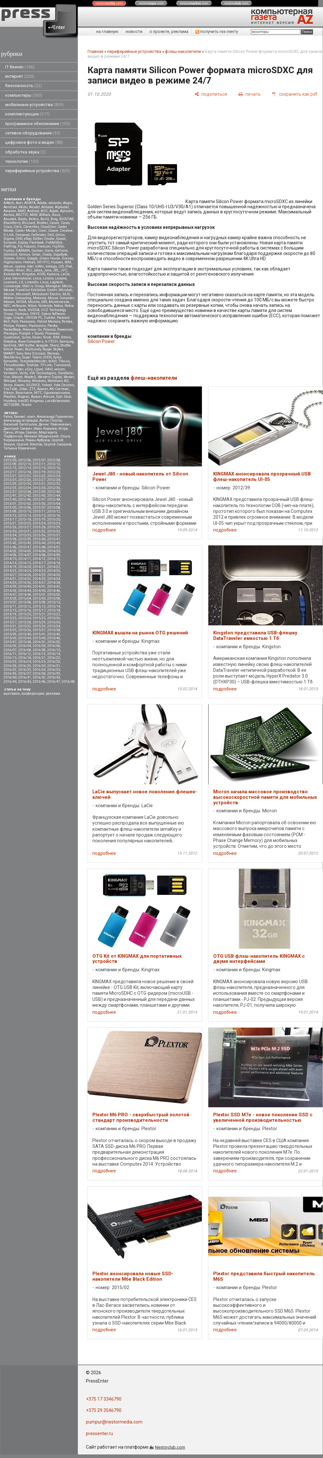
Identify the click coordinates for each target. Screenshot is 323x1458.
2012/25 (10, 480)
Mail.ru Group (33, 286)
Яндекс (23, 397)
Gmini (21, 258)
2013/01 (10, 504)
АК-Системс (59, 389)
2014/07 (24, 555)
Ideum (8, 266)
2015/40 (24, 634)
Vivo (7, 377)
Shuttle (65, 345)
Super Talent (32, 357)
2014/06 (10, 555)
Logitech (56, 282)
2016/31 (53, 666)
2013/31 (24, 531)
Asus (56, 215)
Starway (53, 353)
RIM (56, 337)
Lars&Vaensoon (57, 401)
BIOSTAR (66, 219)
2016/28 (10, 666)
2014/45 (39, 591)
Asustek (10, 219)
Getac (36, 254)
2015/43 (10, 638)
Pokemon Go (32, 330)
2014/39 (10, 586)
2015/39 (10, 634)
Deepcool (23, 235)
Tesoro (26, 405)
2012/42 (24, 496)
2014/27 (10, 575)
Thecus (64, 361)
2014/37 (39, 583)
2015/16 (24, 610)
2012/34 (24, 488)
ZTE (32, 389)
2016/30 (39, 666)
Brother (42, 223)
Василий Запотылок (20, 424)
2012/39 (39, 492)
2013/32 (39, 531)
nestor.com (109, 3)
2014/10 (10, 559)
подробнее (104, 530)
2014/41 (39, 586)
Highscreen (13, 262)
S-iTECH (51, 341)
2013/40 (39, 539)
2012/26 (24, 480)
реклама (53, 693)
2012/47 (39, 499)
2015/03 (10, 598)
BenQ (44, 219)
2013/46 (10, 547)
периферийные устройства (37, 170)
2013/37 (53, 535)
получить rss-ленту (216, 31)
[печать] (249, 94)
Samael (19, 417)
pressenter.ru (99, 1433)
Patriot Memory (48, 321)
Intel (30, 266)
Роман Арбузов (38, 440)
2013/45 (53, 543)
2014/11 (24, 559)
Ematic (49, 239)
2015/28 (24, 622)
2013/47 (24, 547)
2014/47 (10, 594)
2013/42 (10, 543)
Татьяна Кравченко (20, 448)
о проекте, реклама (169, 31)
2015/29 (39, 622)
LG (21, 282)
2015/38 (53, 630)
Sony (19, 353)
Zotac (23, 389)
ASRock (44, 215)
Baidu (22, 219)
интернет (19, 76)
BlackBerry (12, 223)
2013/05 (10, 507)
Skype (47, 349)
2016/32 (10, 670)
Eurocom (10, 242)
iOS (61, 266)
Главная (95, 51)
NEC (7, 306)
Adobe (42, 203)
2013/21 (10, 523)
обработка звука (25, 152)
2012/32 (53, 484)
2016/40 (10, 677)
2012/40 (53, 492)
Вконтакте (24, 393)
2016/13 (39, 654)
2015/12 (24, 606)
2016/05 (39, 646)
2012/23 (39, 476)
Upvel (38, 369)
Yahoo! (47, 385)
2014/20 (24, 567)
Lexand (61, 278)
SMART (9, 353)
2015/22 (53, 614)
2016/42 (39, 677)
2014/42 (53, 586)
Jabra (37, 270)
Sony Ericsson (35, 353)
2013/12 (53, 511)
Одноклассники (57, 393)
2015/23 (10, 618)
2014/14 (10, 563)
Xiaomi (19, 385)
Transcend (62, 365)
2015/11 (10, 606)
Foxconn (30, 246)
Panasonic (28, 321)
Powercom (65, 330)
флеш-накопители (183, 51)
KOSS (41, 274)
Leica (37, 278)
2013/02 (24, 504)
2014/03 (24, 551)
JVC (64, 270)
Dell (50, 235)
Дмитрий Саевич (18, 428)
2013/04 (53, 504)
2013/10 (24, 511)
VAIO (49, 369)
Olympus (21, 314)
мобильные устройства (34, 104)
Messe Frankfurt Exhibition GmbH (30, 290)
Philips (9, 326)
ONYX (35, 314)
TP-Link (46, 365)
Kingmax (37, 401)
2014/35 (10, 583)
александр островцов (21, 420)
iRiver (20, 270)
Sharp (54, 345)
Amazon (10, 211)
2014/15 (24, 563)
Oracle (18, 318)
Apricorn (66, 211)
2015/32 (24, 626)
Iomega (51, 266)
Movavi (9, 302)
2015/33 (39, 626)
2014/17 (39, 563)
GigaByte (60, 254)
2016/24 (24, 662)
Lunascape (12, 286)
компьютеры (23, 95)
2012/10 (24, 464)
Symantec (11, 361)
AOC (44, 211)
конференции (32, 693)
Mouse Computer (61, 298)
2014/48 (24, 594)
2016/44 (10, 682)
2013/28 (39, 527)
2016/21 (39, 658)
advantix (54, 203)
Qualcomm (12, 337)
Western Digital (50, 377)
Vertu (23, 373)
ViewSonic (65, 373)
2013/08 (53, 507)
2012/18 (24, 472)
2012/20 (53, 472)
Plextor (52, 326)
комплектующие (27, 114)
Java (47, 270)
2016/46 (39, 682)
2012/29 (10, 484)
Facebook (36, 242)
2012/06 (24, 460)
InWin (39, 266)
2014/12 (39, 559)
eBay (27, 239)
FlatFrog (10, 246)
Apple (53, 211)
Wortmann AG (58, 381)
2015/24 (24, 618)
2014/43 (10, 591)
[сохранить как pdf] (295, 94)
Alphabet (62, 207)
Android (33, 211)
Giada (47, 254)
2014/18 (53, 563)
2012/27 (39, 480)
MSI (44, 302)
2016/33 (24, 670)
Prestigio (10, 333)
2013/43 (24, 543)
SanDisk (10, 345)
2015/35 (10, 630)
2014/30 (53, 575)
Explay (23, 242)
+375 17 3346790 (103, 1399)
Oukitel (49, 318)
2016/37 (24, 673)
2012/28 (53, 480)
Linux (44, 282)
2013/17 (10, 519)
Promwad (52, 333)
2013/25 (53, 523)
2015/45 (39, 638)
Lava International (17, 278)
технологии (22, 161)
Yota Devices (64, 385)
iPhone (9, 270)
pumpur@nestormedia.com (114, 1421)
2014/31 (10, 579)
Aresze (49, 397)
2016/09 (39, 650)
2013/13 (10, 516)
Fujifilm (58, 246)
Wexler (69, 377)
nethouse (19, 306)
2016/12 (24, 654)
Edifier (38, 239)
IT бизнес (20, 66)
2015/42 (53, 634)
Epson (61, 239)
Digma (9, 239)
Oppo (8, 318)
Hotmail (29, 262)
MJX (66, 294)
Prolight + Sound (31, 333)
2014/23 (10, 571)
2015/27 (10, 622)
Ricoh (47, 337)
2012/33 (10, 488)
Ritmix (66, 337)
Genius (24, 254)
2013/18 (24, 519)
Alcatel (34, 207)
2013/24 (39, 523)
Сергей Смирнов (57, 444)
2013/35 (24, 535)
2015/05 (39, 598)
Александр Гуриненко (55, 417)
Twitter (9, 369)
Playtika (10, 397)
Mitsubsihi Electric (46, 294)
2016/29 (24, 666)
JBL (56, 270)
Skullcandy (33, 349)
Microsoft (23, 294)
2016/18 (24, 658)
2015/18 (53, 610)
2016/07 (10, 650)
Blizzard (28, 223)
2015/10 (53, 602)
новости (134, 31)
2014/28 (24, 575)
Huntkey (10, 401)
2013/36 (39, 535)
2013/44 (39, 543)
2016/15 (10, 658)
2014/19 (10, 567)
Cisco (8, 227)
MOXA (21, 302)
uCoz (29, 369)
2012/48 (53, 499)
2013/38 (10, 539)
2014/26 (53, 571)
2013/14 (24, 516)
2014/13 (53, 559)
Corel (42, 231)
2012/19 (39, 472)
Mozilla (34, 302)
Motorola (39, 298)
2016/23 (10, 662)
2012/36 (53, 488)
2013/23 (24, 523)
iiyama (20, 266)
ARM (33, 215)
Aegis (67, 203)
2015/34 (53, 626)
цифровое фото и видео (34, 142)
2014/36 (24, 583)
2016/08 (24, 650)
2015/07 (10, 602)
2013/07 (39, 507)
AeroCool (10, 207)
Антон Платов (50, 420)
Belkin (34, 219)
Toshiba (32, 365)
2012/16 (53, 468)
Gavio (49, 251)
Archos (9, 215)
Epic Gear (63, 397)
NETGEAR (11, 405)
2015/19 (10, 614)
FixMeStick (54, 242)
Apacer (36, 397)
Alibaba (47, 207)
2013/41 (53, 539)
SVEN (47, 357)
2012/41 (10, 496)
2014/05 (53, 551)
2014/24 (24, 571)
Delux (60, 235)
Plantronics (37, 326)
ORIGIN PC (33, 318)
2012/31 (39, 484)
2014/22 (53, 567)
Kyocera (53, 274)
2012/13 (10, 468)
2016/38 (39, 673)
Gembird (10, 254)
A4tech (9, 203)
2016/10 (53, 650)
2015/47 (10, 642)
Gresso (67, 258)
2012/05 (10, 460)
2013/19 (39, 519)
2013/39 (24, 539)
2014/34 (53, 579)
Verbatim (11, 373)
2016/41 (24, 677)
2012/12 (53, 464)
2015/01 (39, 594)
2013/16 (53, 516)
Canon (54, 223)
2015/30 (53, 622)
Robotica (10, 341)
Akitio (23, 207)
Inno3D (23, 401)
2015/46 (53, 638)
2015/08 (24, 602)
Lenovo (48, 278)
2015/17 (39, 610)
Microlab (65, 290)
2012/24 (53, 476)
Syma (57, 357)
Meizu (67, 286)
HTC (45, 262)
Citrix (18, 227)
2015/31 (10, 626)
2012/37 (10, 492)
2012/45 (10, 499)
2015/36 (24, 630)
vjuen (31, 417)
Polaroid (49, 330)
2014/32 (24, 579)
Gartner (37, 251)
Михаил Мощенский (41, 436)
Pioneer (21, 326)
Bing (54, 219)
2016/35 (53, 670)
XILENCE (33, 385)
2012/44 (53, 496)
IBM (68, 262)
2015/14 (53, 606)
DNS (19, 239)
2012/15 (39, 468)
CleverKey (31, 227)
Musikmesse (59, 302)
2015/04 (24, 598)
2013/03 (39, 504)
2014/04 (39, 551)
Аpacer (42, 389)
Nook (22, 310)
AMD (22, 211)
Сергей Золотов (29, 444)
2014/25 (39, 571)
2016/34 (39, 670)
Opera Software (53, 314)
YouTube (10, 389)
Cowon (53, 231)
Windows (39, 381)
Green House (49, 258)
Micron (9, 294)
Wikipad (10, 381)
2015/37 (39, 630)
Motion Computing (17, 298)
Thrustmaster (14, 365)
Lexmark (10, 282)
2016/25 (39, 662)
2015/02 (53, 594)
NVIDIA (33, 310)
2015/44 (24, 638)
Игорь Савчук (26, 432)
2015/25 (39, 618)
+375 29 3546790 (103, 1410)
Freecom (44, 246)
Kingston (29, 274)
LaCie (65, 274)
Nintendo (45, 306)
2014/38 (53, 583)
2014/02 (10, 551)
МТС (38, 393)
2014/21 (39, 567)
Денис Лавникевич (55, 424)
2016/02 (53, 642)
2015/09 (39, 602)
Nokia (58, 306)
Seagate (42, 345)
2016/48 (68, 682)
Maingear (53, 286)
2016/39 (53, 673)
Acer (19, 203)
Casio (65, 223)
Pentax (67, 321)
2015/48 (24, 642)
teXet (52, 361)
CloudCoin (48, 227)
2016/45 (24, 682)
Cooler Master (26, 231)
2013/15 (39, 516)
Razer (36, 337)
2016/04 (24, 646)
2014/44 (24, 591)
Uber (19, 369)
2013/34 (10, 535)
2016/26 (53, 662)
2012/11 (39, 464)
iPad (68, 266)
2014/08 (39, 555)
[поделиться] (210, 94)
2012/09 (10, 464)
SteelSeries (12, 357)
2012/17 (10, 472)
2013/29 (53, 527)
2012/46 (24, 499)
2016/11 (10, 654)
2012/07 (39, 460)
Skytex (58, 349)
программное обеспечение (37, 123)
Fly (20, 246)
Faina (8, 417)
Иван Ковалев (45, 428)
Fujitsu (9, 251)
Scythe (30, 345)
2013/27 (24, 527)
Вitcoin (9, 393)
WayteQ (30, 377)
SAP (20, 345)
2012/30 (24, 484)
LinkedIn (31, 282)
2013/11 (39, 511)
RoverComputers (31, 341)
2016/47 (53, 682)
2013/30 (10, 531)
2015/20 (24, 614)
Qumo (26, 337)
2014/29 (39, 575)
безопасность (23, 85)
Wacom (17, 377)
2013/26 (10, 527)
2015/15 (10, 610)
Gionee (9, 258)
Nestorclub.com (170, 1447)
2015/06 (53, 598)
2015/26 (53, 618)
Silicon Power (13, 349)
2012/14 (24, 468)
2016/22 (53, 658)
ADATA (30, 203)
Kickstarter (12, 274)
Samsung (66, 341)
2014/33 (39, 579)
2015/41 (39, 634)
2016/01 (39, 642)
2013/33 (53, 531)
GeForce (61, 251)
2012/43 (39, 496)
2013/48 (39, 547)
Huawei (57, 262)
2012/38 (24, 492)
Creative (66, 231)
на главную (107, 31)
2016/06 (53, 646)
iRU (29, 270)
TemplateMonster (33, 361)
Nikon (32, 306)
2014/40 (24, 586)
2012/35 (39, 488)
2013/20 (53, 519)
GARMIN (23, 251)
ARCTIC (22, 215)
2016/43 (53, 677)
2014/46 (53, 591)
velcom (59, 369)
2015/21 (39, 614)
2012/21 (10, 476)
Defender (38, 235)
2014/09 (53, 555)
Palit (14, 321)
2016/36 (10, 673)
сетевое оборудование (32, 133)
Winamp (24, 381)
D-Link (9, 235)
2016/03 (10, 646)
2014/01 (53, 547)
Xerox (8, 385)
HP (39, 262)
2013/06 (24, 507)
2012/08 (53, 460)
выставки (12, 693)
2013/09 (10, 511)
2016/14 (53, 654)
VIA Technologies (42, 373)
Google (32, 258)
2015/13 (39, 606)
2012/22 (24, 476)
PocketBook (12, 330)
